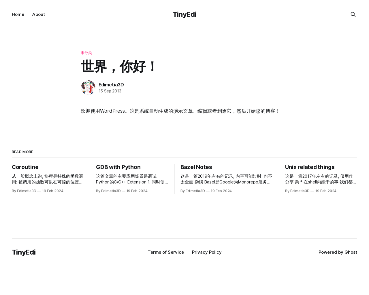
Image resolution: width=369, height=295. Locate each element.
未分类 (86, 52)
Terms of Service (166, 252)
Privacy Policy (207, 252)
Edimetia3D (111, 85)
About (38, 14)
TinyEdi (184, 14)
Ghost (350, 252)
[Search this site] (353, 14)
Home (18, 14)
